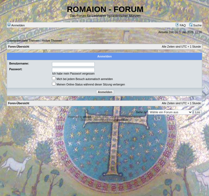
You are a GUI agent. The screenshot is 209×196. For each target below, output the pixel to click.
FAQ (181, 25)
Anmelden (16, 25)
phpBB (87, 116)
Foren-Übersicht (18, 46)
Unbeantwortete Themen (23, 40)
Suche (195, 25)
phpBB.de (122, 119)
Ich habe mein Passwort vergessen (73, 73)
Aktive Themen (52, 40)
